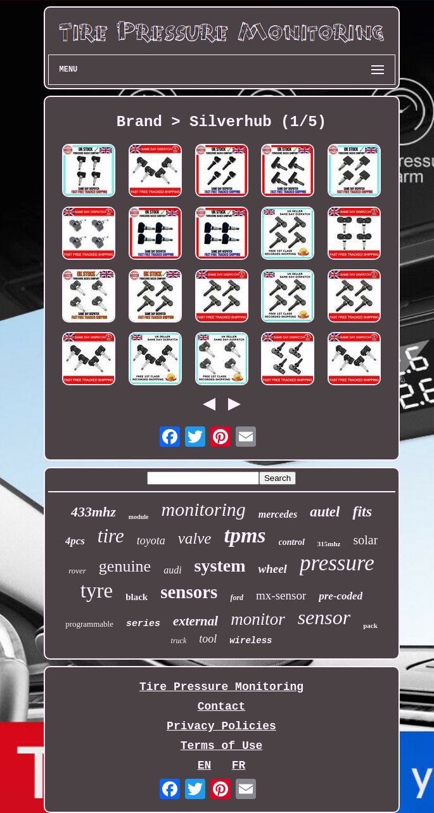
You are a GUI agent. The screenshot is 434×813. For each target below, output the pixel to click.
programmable (89, 624)
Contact (222, 706)
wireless (250, 641)
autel (325, 512)
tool (208, 638)
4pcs (75, 541)
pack (370, 625)
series (143, 623)
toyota (151, 540)
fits (362, 511)
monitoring (203, 509)
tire (111, 536)
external (195, 621)
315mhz (329, 543)
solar (365, 540)
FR (239, 765)
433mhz (93, 512)
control (292, 542)
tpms (244, 535)
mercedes (277, 514)
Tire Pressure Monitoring (221, 687)
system (220, 565)
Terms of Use (222, 745)
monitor (258, 619)
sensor (324, 617)
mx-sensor (281, 595)
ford (236, 597)
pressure (337, 563)
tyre (96, 590)
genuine (125, 566)
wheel (272, 568)
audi (172, 570)
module (139, 516)
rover (77, 570)
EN (205, 765)
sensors (188, 592)
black (136, 597)
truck (179, 640)
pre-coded (340, 596)
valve (195, 538)
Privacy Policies (221, 726)
